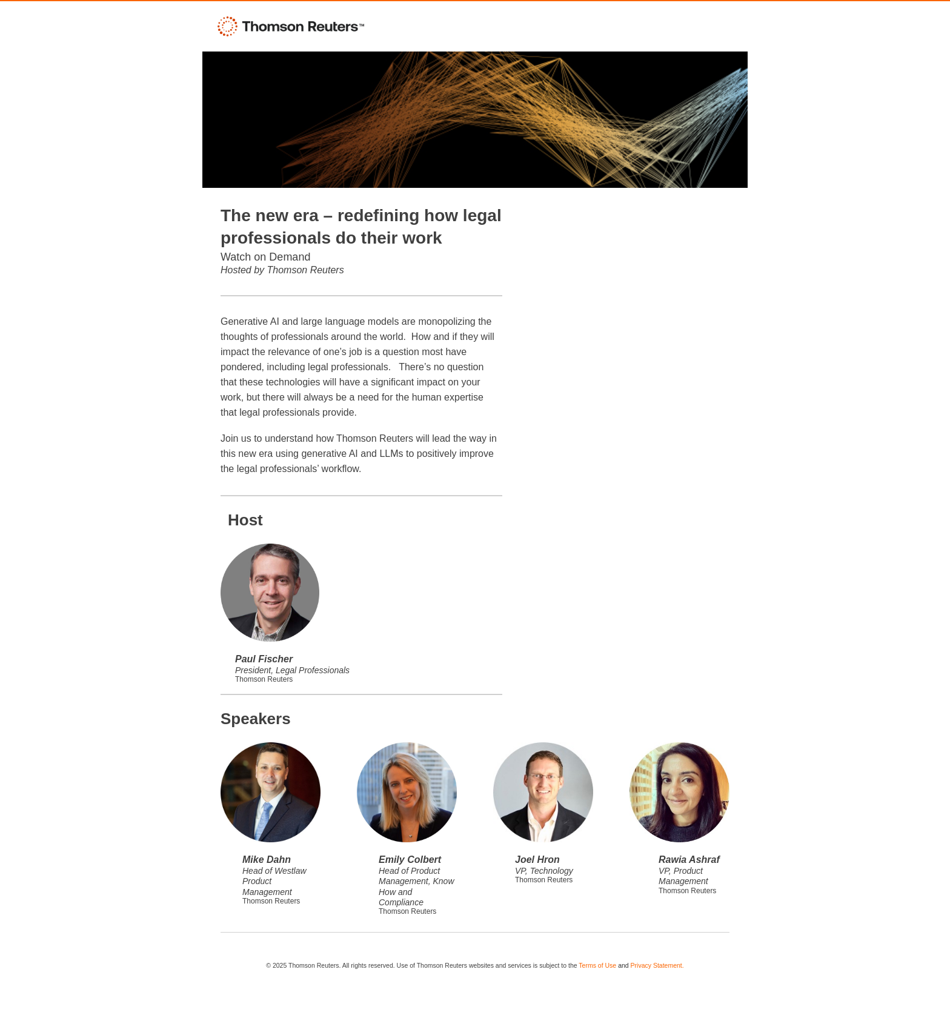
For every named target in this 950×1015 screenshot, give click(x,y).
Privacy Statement (656, 965)
